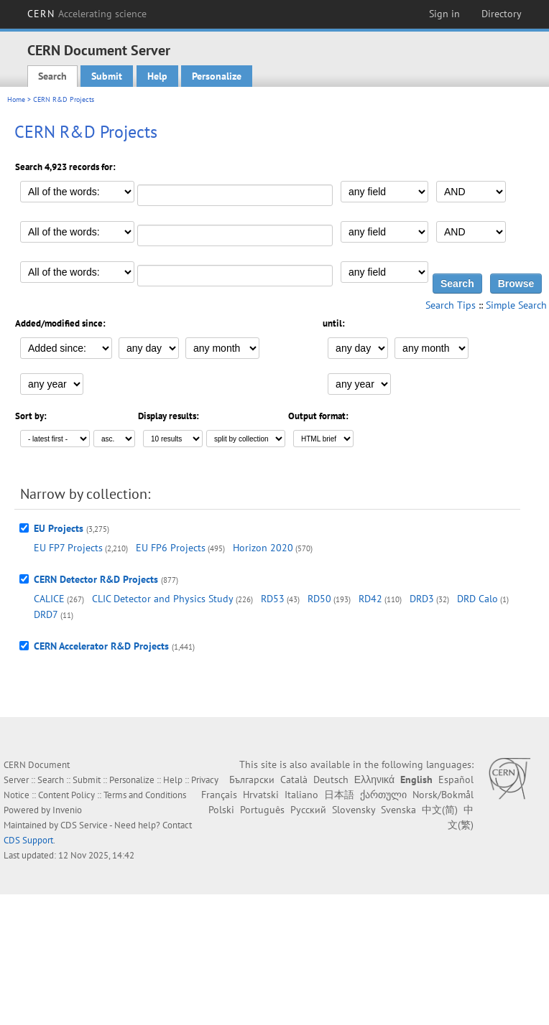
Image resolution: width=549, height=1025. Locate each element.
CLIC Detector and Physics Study (163, 598)
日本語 (339, 794)
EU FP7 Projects (68, 547)
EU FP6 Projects (171, 547)
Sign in (444, 13)
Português (262, 809)
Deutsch (331, 779)
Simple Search (516, 305)
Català (294, 779)
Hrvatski (261, 794)
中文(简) (440, 809)
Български (251, 779)
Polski (221, 809)
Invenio (67, 810)
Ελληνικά (374, 779)
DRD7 (46, 614)
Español (456, 779)
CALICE (49, 598)
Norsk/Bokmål (443, 794)
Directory (501, 13)
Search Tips (450, 305)
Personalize (216, 76)
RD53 (273, 598)
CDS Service (84, 825)
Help (157, 76)
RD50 (319, 598)
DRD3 (422, 598)
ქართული (383, 794)
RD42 (370, 598)
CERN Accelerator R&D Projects (101, 646)
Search (52, 76)
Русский (308, 809)
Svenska (398, 809)
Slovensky (353, 809)
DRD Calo (477, 598)
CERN (87, 13)
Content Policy (66, 795)
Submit (106, 76)
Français (219, 794)
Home (16, 99)
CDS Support (28, 840)
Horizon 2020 (263, 547)
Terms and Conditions (144, 795)
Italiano (301, 794)
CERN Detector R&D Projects (96, 579)
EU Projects (58, 528)
